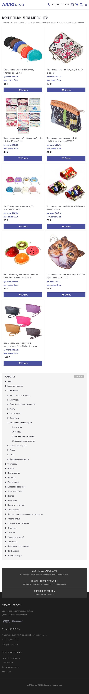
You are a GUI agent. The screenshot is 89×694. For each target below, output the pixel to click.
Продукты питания (16, 505)
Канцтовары (13, 482)
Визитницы (17, 427)
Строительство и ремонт (19, 523)
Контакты (6, 671)
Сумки (12, 455)
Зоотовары (12, 464)
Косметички (15, 413)
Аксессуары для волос (20, 395)
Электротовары (15, 555)
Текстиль (12, 533)
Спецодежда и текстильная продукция (25, 514)
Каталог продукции (19, 23)
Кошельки (14, 418)
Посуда (11, 496)
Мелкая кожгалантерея (52, 23)
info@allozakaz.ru (10, 644)
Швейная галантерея (19, 459)
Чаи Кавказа (13, 551)
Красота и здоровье (17, 487)
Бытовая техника (15, 386)
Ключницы (16, 432)
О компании (7, 662)
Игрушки (11, 468)
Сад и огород (13, 510)
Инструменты (14, 473)
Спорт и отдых (14, 519)
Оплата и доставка (10, 667)
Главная (5, 23)
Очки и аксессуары (18, 446)
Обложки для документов (23, 441)
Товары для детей (16, 537)
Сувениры (12, 528)
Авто (10, 381)
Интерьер (12, 478)
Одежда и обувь (15, 491)
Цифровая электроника (18, 546)
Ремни (12, 450)
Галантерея (35, 23)
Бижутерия (15, 400)
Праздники (12, 500)
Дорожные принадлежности (22, 404)
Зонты (12, 409)
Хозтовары (12, 542)
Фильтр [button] (79, 377)
